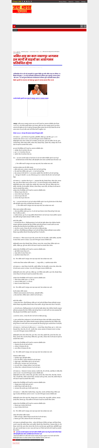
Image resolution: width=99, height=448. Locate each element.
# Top (42, 440)
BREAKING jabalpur (25, 51)
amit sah (18, 51)
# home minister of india (35, 440)
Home (14, 51)
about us (70, 1)
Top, (41, 67)
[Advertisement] (63, 14)
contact (77, 1)
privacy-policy (62, 1)
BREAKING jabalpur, (24, 67)
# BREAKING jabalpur (25, 440)
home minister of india (34, 51)
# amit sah (18, 440)
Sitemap (83, 1)
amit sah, (17, 67)
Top (40, 51)
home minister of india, (34, 67)
